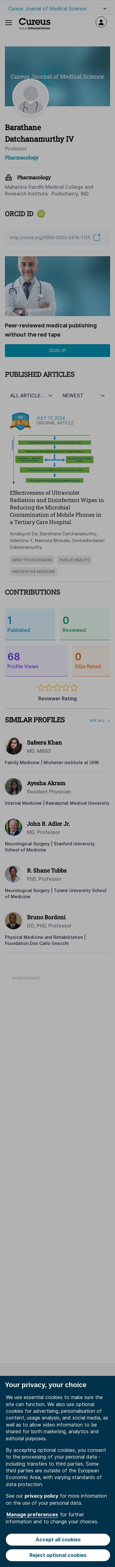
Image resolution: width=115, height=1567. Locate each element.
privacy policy (41, 1496)
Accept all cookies (58, 1539)
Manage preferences (32, 1514)
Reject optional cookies (57, 1555)
